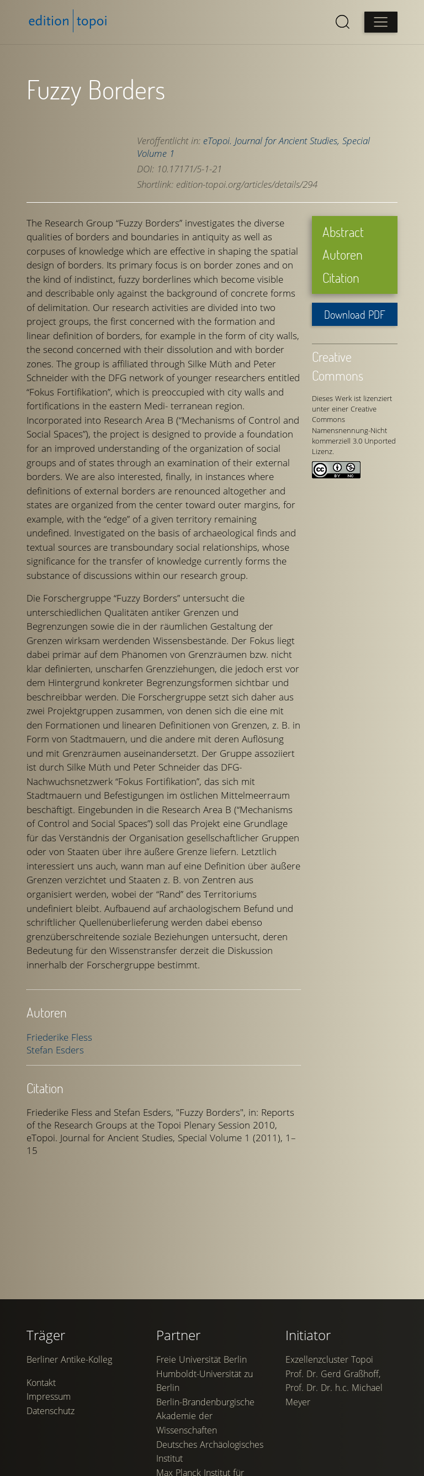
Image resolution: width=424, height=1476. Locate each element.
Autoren (342, 254)
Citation (340, 277)
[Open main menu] (381, 22)
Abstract (343, 231)
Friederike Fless (59, 1037)
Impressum (48, 1396)
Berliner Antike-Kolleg (69, 1359)
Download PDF (354, 314)
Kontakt (41, 1383)
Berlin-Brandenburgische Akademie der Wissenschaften (205, 1416)
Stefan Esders (55, 1049)
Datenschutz (50, 1411)
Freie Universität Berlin (201, 1359)
